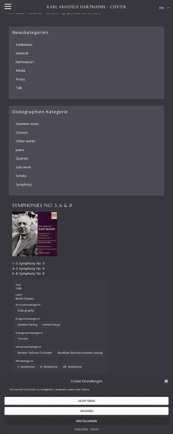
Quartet (22, 158)
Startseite (17, 12)
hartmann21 (25, 61)
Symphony (24, 184)
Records (35, 12)
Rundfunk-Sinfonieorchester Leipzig (79, 353)
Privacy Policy (81, 431)
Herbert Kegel (51, 325)
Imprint (95, 431)
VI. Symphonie (49, 367)
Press (20, 79)
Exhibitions (24, 44)
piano (20, 149)
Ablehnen (86, 413)
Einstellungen (86, 423)
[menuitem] (161, 8)
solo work (23, 167)
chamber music (27, 123)
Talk (19, 87)
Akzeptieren (86, 403)
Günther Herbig (27, 325)
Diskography (26, 310)
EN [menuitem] (161, 7)
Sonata (21, 175)
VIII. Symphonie (72, 367)
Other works (25, 141)
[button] (166, 383)
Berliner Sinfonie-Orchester (35, 353)
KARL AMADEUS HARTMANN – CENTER (86, 7)
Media (20, 70)
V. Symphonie (26, 367)
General (22, 53)
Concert (22, 132)
